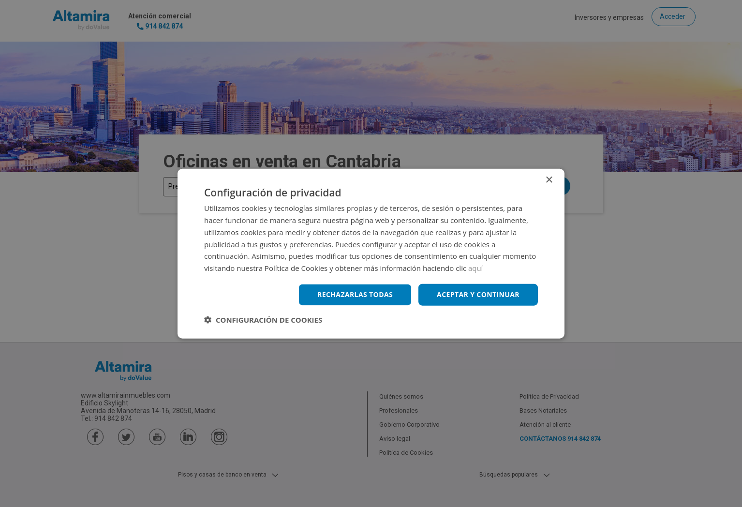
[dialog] (371, 253)
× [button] (548, 180)
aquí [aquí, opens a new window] (475, 268)
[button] (263, 319)
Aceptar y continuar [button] (478, 294)
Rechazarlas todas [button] (355, 294)
